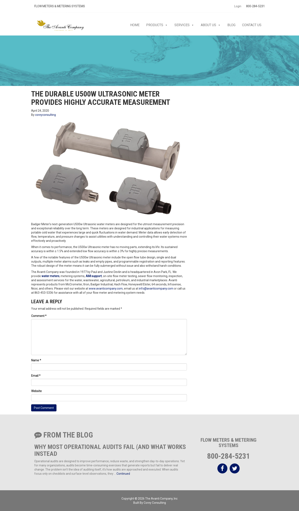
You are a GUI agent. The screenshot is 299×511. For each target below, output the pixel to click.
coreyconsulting (45, 114)
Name (36, 360)
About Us (211, 25)
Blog (231, 25)
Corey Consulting (155, 502)
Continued (123, 473)
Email (35, 375)
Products (157, 25)
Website (36, 391)
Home (135, 25)
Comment (39, 316)
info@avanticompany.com (156, 288)
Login (237, 6)
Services (184, 25)
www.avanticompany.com (106, 288)
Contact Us (251, 25)
